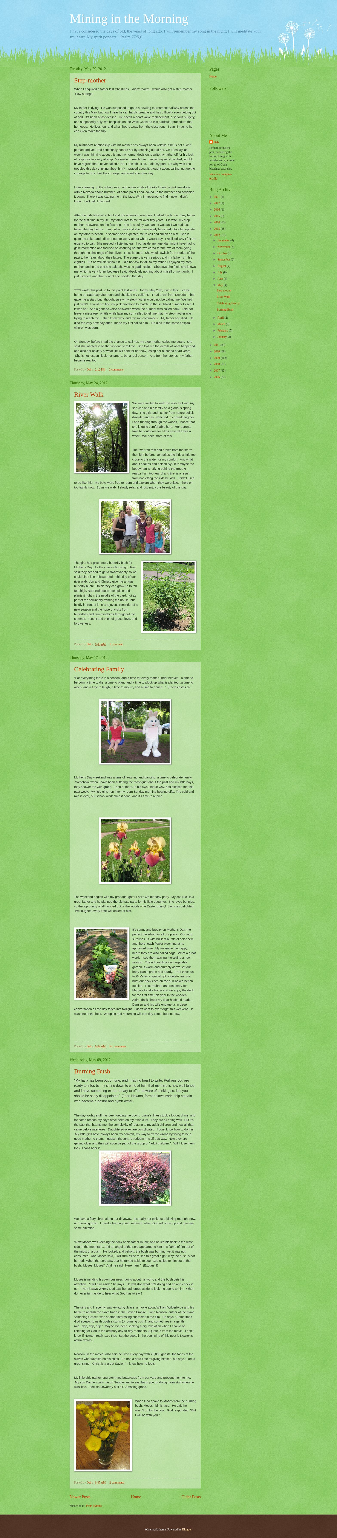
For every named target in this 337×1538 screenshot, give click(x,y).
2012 (217, 235)
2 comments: (117, 369)
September (224, 259)
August (222, 266)
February (223, 330)
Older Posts (191, 1497)
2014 (217, 222)
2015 (217, 216)
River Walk (88, 394)
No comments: (118, 1046)
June (221, 278)
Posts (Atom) (94, 1505)
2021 (217, 196)
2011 (217, 345)
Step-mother (90, 80)
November (224, 246)
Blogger (186, 1529)
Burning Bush (92, 1071)
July (220, 272)
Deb (216, 142)
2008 (217, 364)
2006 (217, 377)
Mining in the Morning (129, 18)
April (221, 317)
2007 (217, 370)
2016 (217, 209)
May (221, 285)
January (222, 336)
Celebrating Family (99, 669)
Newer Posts (80, 1497)
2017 (217, 203)
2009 (217, 358)
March (222, 324)
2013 (217, 228)
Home (136, 1497)
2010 (217, 351)
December (224, 240)
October (223, 253)
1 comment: (116, 644)
